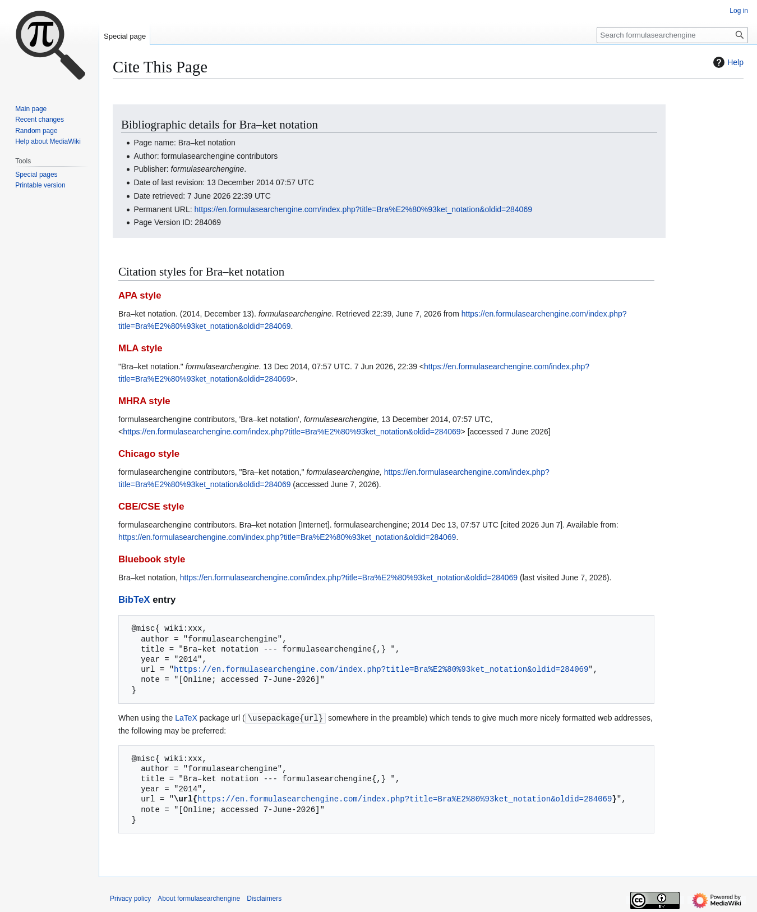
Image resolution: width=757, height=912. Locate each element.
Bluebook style (151, 559)
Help (727, 62)
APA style (139, 295)
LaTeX (186, 717)
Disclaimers (264, 898)
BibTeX (134, 599)
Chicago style (148, 453)
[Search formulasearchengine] (672, 35)
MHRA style (144, 401)
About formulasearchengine (199, 898)
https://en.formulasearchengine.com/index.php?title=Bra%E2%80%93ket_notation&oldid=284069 (363, 209)
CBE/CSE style (151, 506)
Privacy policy (130, 898)
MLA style (140, 348)
